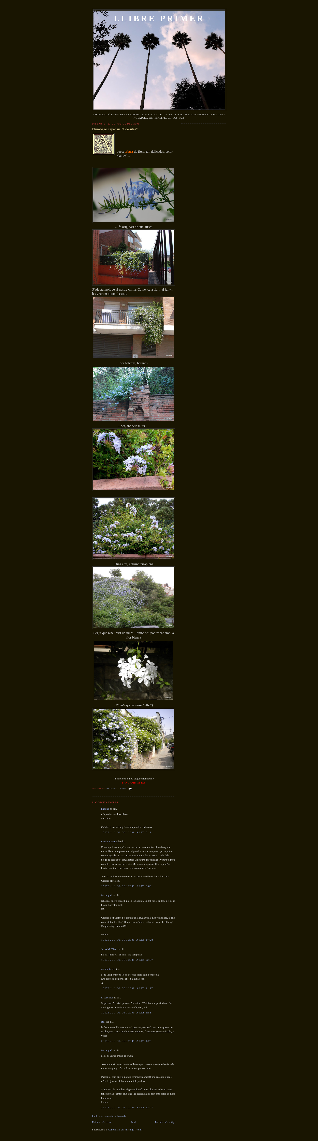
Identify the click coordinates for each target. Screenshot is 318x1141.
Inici (133, 1122)
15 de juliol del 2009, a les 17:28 (127, 939)
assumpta (106, 968)
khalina (105, 808)
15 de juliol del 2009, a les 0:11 (126, 832)
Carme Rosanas (109, 841)
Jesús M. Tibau (109, 949)
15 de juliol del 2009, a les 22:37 (127, 959)
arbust (129, 151)
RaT (103, 1021)
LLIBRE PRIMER (159, 18)
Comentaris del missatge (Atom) (125, 1129)
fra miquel (111, 789)
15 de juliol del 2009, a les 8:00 (126, 886)
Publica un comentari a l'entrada (109, 1116)
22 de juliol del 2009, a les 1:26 (126, 1040)
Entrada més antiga (165, 1122)
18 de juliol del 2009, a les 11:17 (127, 988)
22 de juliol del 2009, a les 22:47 (127, 1107)
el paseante (107, 997)
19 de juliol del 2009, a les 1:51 (126, 1012)
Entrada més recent (102, 1122)
